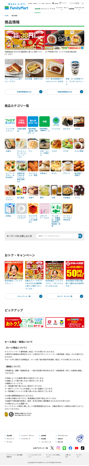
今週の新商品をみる (24, 91)
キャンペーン (45, 9)
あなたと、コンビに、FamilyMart (16, 6)
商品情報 (9, 436)
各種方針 (60, 440)
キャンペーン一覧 (24, 296)
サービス (52, 9)
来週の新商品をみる (65, 91)
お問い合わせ (48, 3)
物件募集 (30, 3)
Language (63, 2)
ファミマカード (25, 440)
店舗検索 (56, 3)
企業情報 (71, 9)
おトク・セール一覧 (65, 296)
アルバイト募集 (41, 3)
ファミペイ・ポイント (62, 9)
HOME (7, 15)
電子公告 (60, 443)
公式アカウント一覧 (40, 449)
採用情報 (35, 3)
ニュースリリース (46, 443)
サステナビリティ (79, 9)
